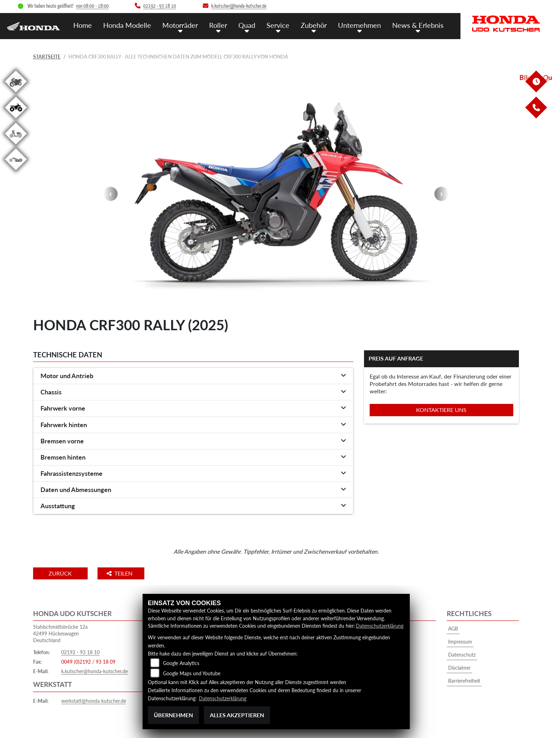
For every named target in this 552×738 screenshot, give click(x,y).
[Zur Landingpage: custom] (16, 171)
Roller (225, 25)
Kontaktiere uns (441, 409)
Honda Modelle (137, 25)
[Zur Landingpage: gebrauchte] (16, 93)
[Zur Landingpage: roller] (16, 145)
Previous (111, 194)
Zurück (62, 573)
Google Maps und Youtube (191, 674)
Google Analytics (181, 663)
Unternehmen (362, 25)
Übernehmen (173, 715)
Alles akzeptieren (237, 715)
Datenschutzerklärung (379, 626)
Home (94, 25)
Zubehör (318, 25)
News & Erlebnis (419, 25)
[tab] (193, 376)
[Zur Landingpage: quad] (16, 119)
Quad (253, 25)
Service (283, 25)
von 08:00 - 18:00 (92, 6)
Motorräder (188, 25)
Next (441, 194)
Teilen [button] (124, 573)
